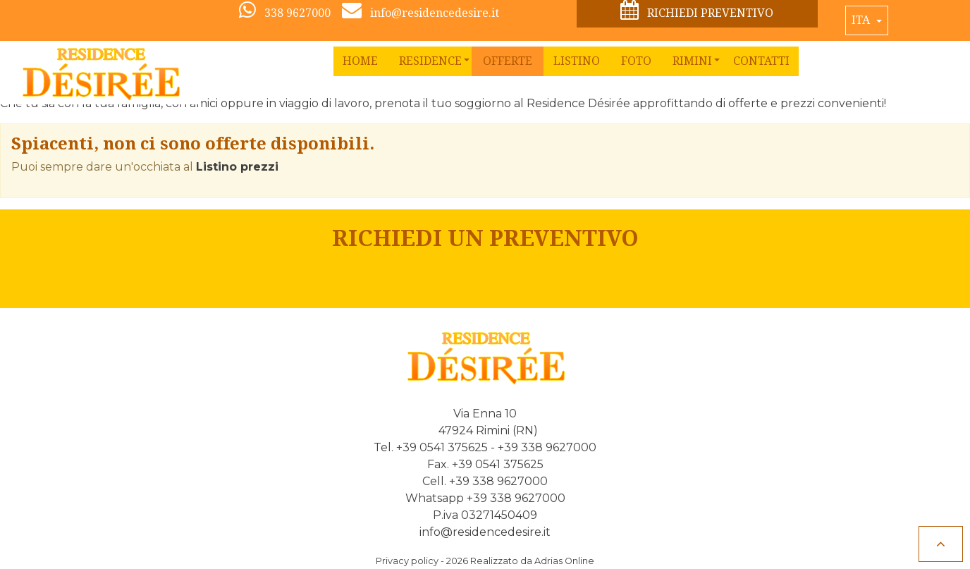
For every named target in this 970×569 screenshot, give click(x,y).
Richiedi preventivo (696, 11)
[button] (430, 61)
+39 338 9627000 (547, 447)
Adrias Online (564, 561)
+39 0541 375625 (442, 447)
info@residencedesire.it (485, 532)
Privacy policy (407, 561)
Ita (862, 20)
